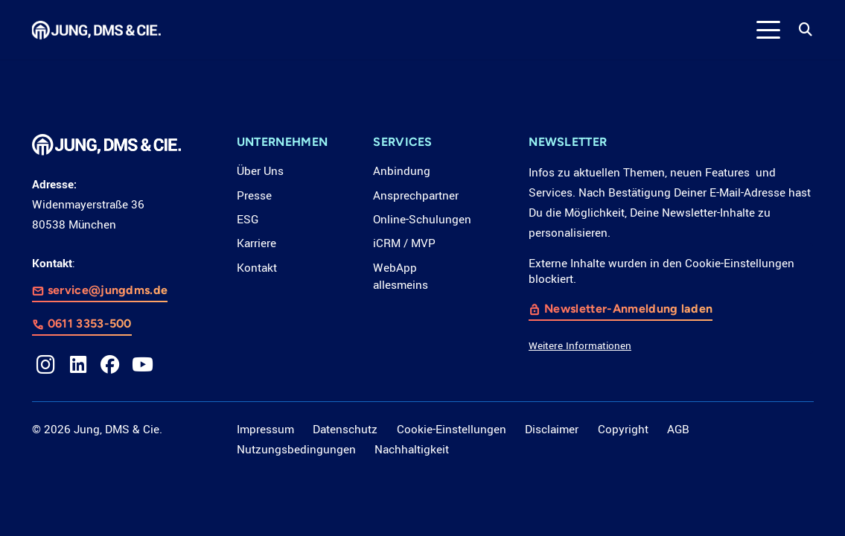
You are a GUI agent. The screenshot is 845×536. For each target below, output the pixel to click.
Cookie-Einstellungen (451, 429)
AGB (678, 429)
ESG (247, 219)
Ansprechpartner (416, 196)
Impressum (265, 429)
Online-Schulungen (422, 219)
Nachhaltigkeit (411, 449)
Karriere (256, 243)
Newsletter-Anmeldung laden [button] (628, 309)
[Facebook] (110, 365)
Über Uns (260, 171)
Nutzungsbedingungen (296, 449)
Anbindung (401, 171)
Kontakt (257, 268)
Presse (254, 196)
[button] (769, 30)
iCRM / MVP (404, 243)
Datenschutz (345, 429)
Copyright (623, 429)
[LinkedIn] (78, 365)
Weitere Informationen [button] (580, 346)
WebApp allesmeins (400, 277)
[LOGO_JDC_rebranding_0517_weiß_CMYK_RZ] (97, 30)
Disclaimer (551, 429)
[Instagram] (46, 365)
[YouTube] (143, 365)
